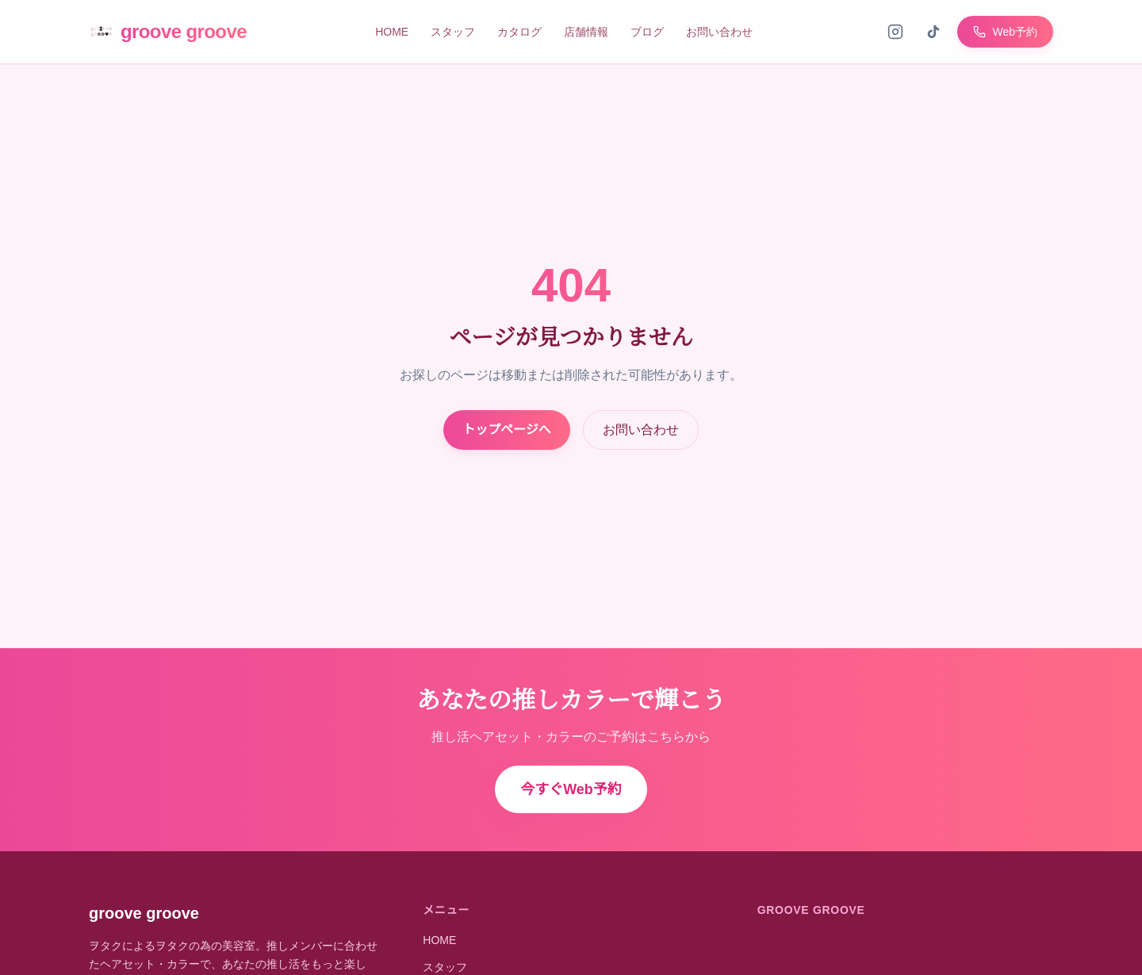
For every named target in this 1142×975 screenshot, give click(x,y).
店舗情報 (586, 31)
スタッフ (453, 31)
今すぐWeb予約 (571, 789)
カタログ (519, 31)
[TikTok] (933, 31)
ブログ (647, 31)
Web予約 (1005, 31)
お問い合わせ (719, 31)
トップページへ (506, 429)
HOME (391, 31)
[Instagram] (895, 31)
